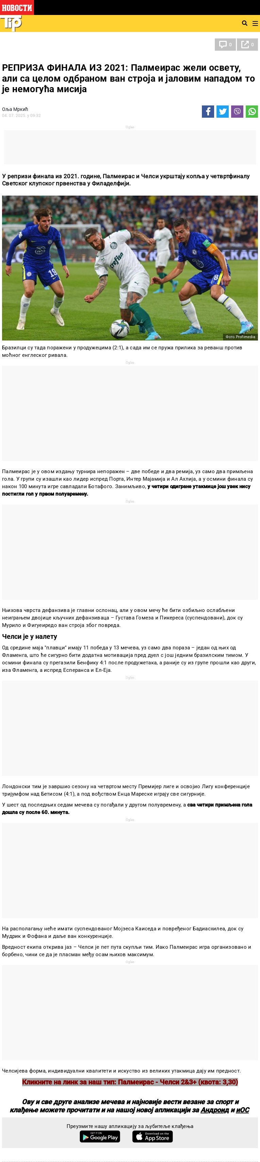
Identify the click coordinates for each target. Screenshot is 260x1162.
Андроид (215, 1110)
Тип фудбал (22, 45)
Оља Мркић (15, 109)
